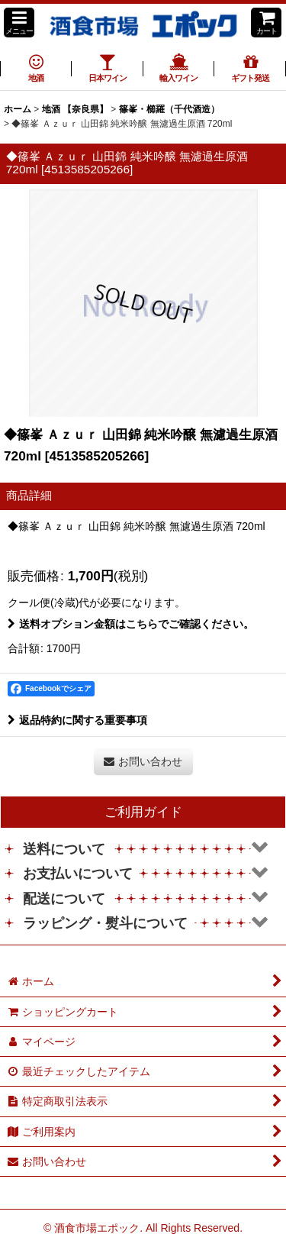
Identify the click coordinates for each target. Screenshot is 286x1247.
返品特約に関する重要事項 (77, 720)
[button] (19, 22)
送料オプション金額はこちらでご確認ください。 (131, 624)
